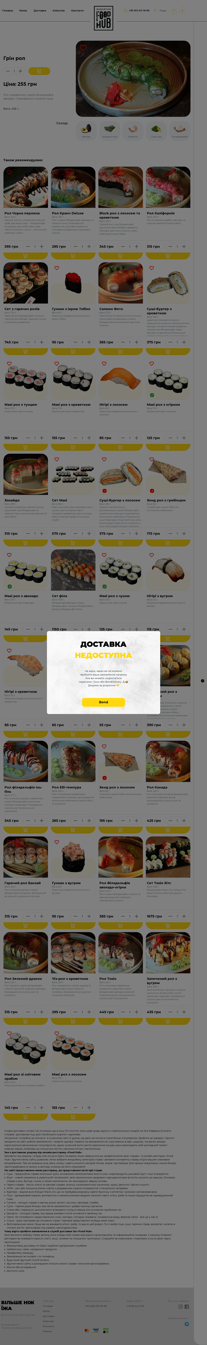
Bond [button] (103, 702)
